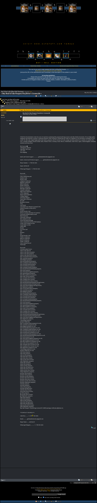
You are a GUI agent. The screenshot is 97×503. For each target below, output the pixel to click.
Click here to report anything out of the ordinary (48, 71)
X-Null (49, 491)
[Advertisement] (48, 27)
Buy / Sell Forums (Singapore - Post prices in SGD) (17, 100)
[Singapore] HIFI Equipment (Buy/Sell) (15, 102)
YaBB (30, 91)
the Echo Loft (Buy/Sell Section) (10, 99)
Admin (41, 104)
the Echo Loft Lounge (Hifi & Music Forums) (69, 65)
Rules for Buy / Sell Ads (36, 65)
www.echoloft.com (15, 65)
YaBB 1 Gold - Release (45, 490)
